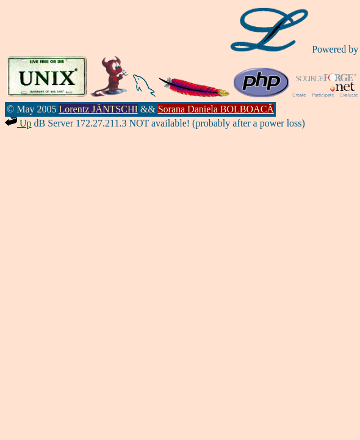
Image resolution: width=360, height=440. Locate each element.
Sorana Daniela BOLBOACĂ (216, 109)
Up (18, 123)
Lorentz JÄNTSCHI (98, 109)
